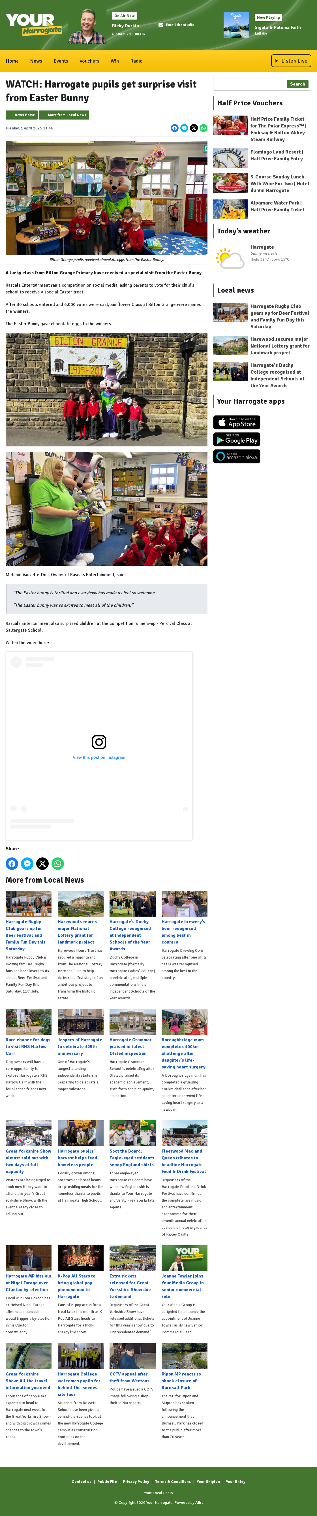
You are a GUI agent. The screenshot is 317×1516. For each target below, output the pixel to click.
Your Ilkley (235, 1481)
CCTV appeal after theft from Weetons (132, 1363)
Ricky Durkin (125, 26)
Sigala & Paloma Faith (278, 27)
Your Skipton (208, 1481)
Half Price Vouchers (250, 103)
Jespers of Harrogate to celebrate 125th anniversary (81, 1032)
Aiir (198, 1502)
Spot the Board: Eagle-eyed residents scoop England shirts (132, 1144)
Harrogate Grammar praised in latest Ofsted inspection (132, 1032)
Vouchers (89, 61)
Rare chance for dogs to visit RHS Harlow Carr (29, 1032)
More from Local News (67, 115)
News (36, 61)
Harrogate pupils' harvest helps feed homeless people (81, 1144)
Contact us (81, 1481)
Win (115, 61)
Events (60, 61)
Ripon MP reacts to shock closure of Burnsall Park (184, 1366)
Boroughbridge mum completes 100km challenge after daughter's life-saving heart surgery (184, 1039)
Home (12, 61)
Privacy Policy (136, 1481)
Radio (136, 61)
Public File (107, 1481)
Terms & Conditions (173, 1481)
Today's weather (243, 231)
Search (297, 84)
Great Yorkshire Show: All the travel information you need (29, 1366)
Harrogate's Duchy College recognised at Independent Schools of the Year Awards (132, 921)
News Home (25, 115)
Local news (235, 290)
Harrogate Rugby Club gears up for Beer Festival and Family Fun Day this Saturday (29, 921)
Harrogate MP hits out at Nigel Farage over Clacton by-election (29, 1269)
